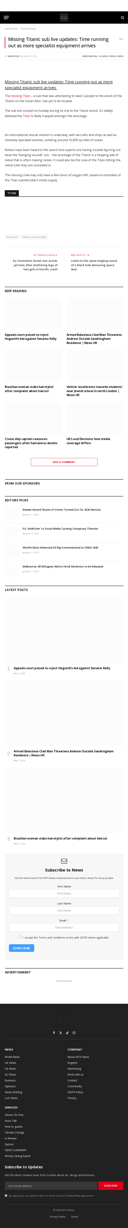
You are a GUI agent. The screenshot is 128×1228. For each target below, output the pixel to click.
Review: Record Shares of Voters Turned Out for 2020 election (62, 509)
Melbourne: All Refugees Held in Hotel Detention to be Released (63, 566)
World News (116, 56)
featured (12, 237)
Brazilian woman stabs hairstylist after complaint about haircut (29, 389)
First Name (64, 886)
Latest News (11, 28)
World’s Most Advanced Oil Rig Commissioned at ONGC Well (60, 547)
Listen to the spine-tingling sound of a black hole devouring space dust (94, 265)
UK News (103, 56)
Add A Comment (64, 462)
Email (62, 920)
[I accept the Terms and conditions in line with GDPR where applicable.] (20, 937)
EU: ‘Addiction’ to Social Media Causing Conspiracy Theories (60, 528)
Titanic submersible (34, 237)
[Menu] (6, 17)
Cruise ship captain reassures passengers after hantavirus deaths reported (31, 443)
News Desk (13, 56)
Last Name (64, 903)
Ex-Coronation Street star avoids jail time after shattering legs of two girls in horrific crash (35, 265)
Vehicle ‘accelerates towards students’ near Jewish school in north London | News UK (94, 391)
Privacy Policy (72, 1195)
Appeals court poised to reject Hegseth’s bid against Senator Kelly (30, 337)
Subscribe (21, 948)
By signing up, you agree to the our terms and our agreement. (49, 1195)
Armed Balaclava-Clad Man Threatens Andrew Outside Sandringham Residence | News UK (94, 339)
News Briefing (28, 28)
